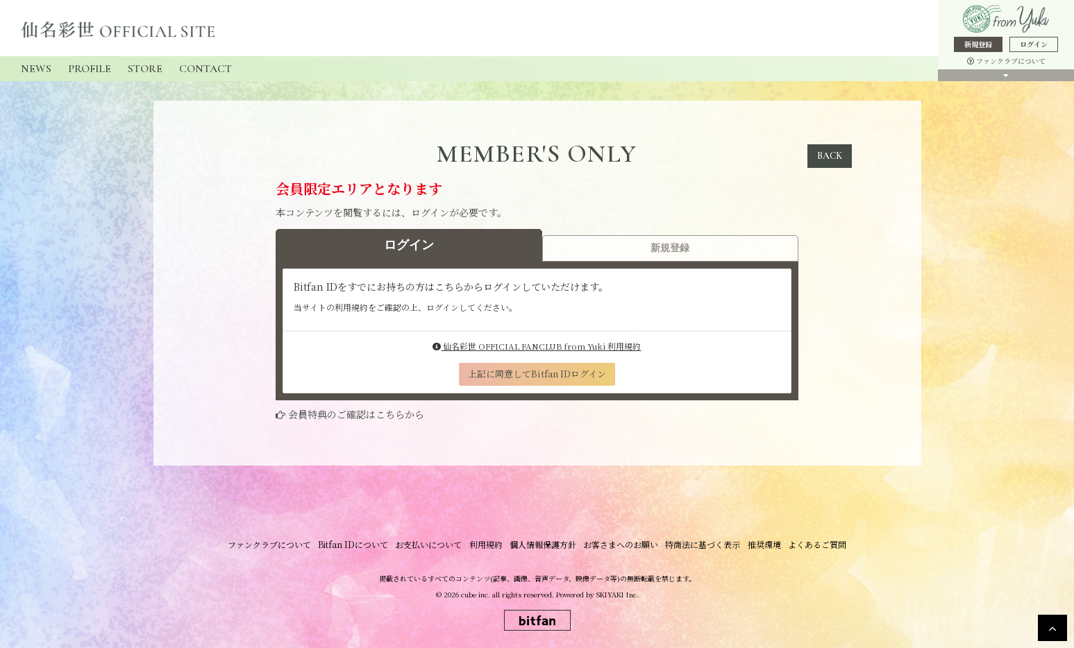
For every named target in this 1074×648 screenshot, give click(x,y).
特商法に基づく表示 (702, 544)
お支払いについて (429, 544)
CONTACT (205, 69)
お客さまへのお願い (620, 544)
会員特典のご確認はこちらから (356, 414)
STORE (145, 69)
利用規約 (486, 544)
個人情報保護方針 (543, 544)
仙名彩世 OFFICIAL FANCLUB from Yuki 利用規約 (537, 346)
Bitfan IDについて (354, 544)
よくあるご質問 (816, 544)
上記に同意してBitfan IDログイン (537, 373)
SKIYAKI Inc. (617, 594)
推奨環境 (763, 544)
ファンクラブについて (1006, 61)
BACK (829, 156)
